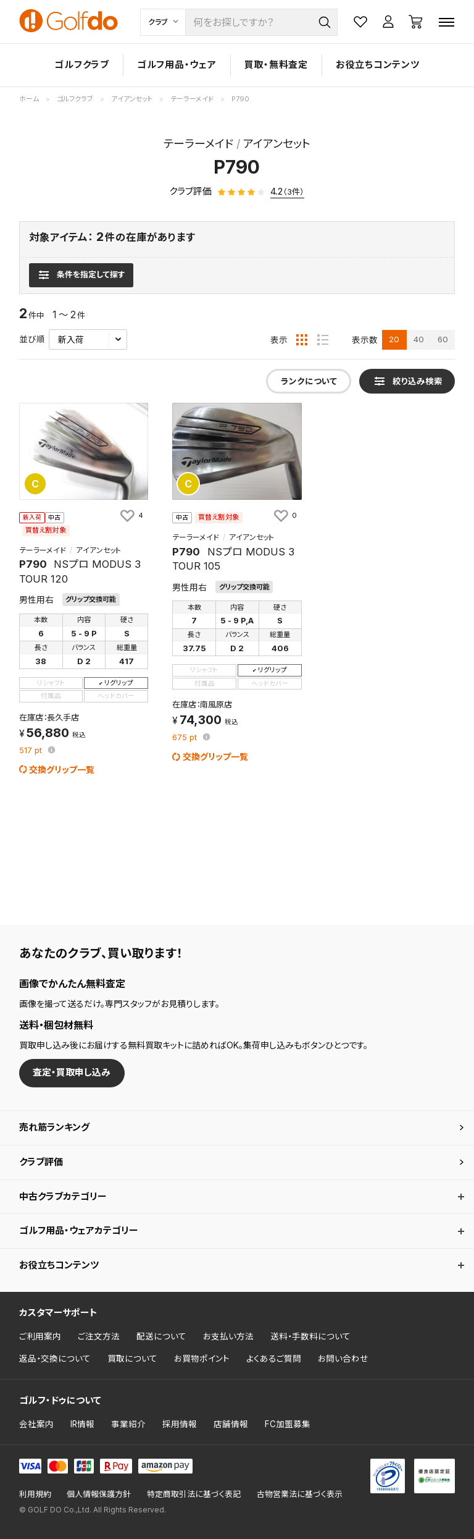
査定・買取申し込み (71, 1072)
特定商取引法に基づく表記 (194, 1494)
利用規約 (35, 1494)
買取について (132, 1359)
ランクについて (309, 381)
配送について (161, 1336)
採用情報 (179, 1424)
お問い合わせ (343, 1359)
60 (443, 339)
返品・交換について (55, 1359)
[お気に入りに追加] (131, 515)
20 (394, 339)
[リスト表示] (322, 339)
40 (419, 339)
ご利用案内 (40, 1336)
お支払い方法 (228, 1336)
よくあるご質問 (273, 1359)
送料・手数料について (310, 1336)
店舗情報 (231, 1424)
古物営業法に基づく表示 (300, 1494)
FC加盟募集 (287, 1424)
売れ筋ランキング (54, 1127)
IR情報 (82, 1424)
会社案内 (36, 1424)
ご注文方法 (99, 1336)
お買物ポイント (202, 1359)
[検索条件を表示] (81, 275)
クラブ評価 (41, 1162)
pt (31, 751)
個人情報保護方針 (99, 1494)
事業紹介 (128, 1424)
